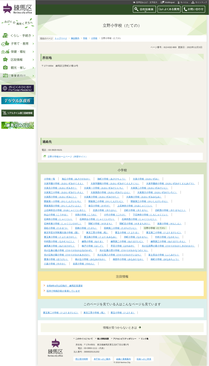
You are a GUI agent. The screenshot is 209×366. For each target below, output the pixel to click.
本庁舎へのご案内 (102, 359)
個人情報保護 (103, 339)
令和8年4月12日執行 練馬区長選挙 (65, 285)
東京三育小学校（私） (95, 312)
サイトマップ (201, 2)
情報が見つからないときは (120, 327)
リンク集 (144, 339)
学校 (85, 38)
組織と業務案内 (123, 359)
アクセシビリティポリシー (124, 339)
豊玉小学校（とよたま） (123, 312)
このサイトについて (84, 339)
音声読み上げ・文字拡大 (146, 2)
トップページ (61, 38)
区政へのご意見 (144, 359)
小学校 (94, 38)
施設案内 (75, 38)
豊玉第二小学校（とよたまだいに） (61, 312)
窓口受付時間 (81, 359)
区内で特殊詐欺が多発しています (63, 291)
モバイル (184, 2)
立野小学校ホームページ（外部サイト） (68, 156)
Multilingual (169, 2)
